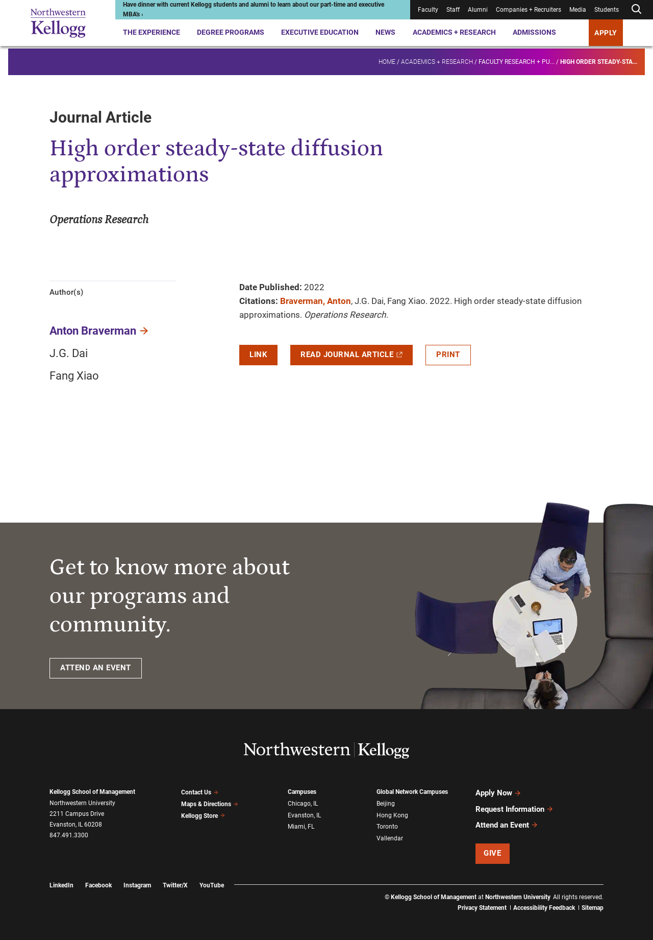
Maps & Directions (209, 803)
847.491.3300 (68, 835)
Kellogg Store (203, 814)
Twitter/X (175, 881)
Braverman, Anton (315, 301)
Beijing (385, 803)
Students (606, 9)
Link (258, 354)
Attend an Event (506, 822)
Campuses (302, 791)
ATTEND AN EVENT (95, 667)
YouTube (211, 881)
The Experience (151, 32)
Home (387, 59)
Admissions (534, 32)
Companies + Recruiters (528, 9)
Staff (453, 9)
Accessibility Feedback (544, 904)
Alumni (478, 9)
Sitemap (593, 904)
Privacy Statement (482, 904)
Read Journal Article (351, 354)
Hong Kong (392, 814)
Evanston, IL (304, 814)
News (385, 32)
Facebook (98, 881)
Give (492, 850)
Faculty (428, 9)
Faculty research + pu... (517, 59)
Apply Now (498, 792)
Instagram (137, 881)
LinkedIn (61, 881)
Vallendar (389, 836)
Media (577, 9)
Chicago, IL (303, 803)
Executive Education (320, 32)
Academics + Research (454, 32)
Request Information (514, 807)
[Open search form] (636, 9)
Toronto (387, 825)
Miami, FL (301, 825)
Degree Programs (230, 32)
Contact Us (199, 791)
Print (448, 354)
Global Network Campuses (412, 791)
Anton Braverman (92, 330)
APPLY (605, 33)
